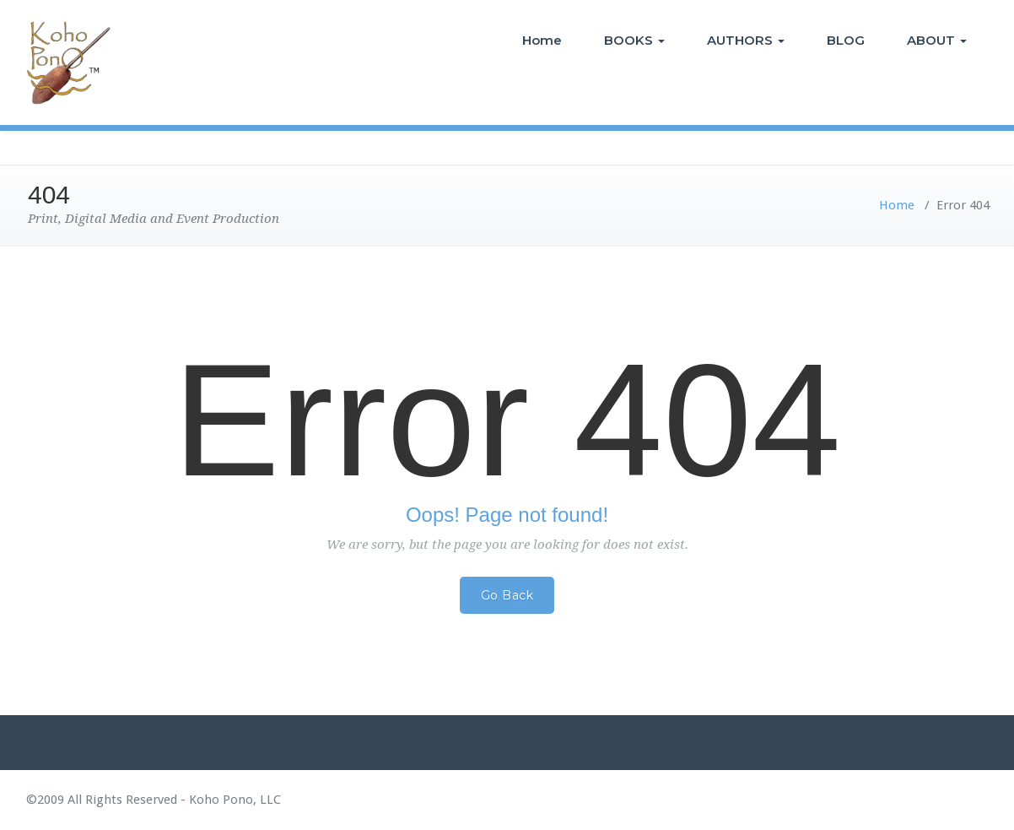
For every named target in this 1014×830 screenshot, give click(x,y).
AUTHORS (746, 40)
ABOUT (937, 40)
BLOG (846, 40)
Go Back (507, 595)
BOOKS (634, 40)
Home (542, 40)
